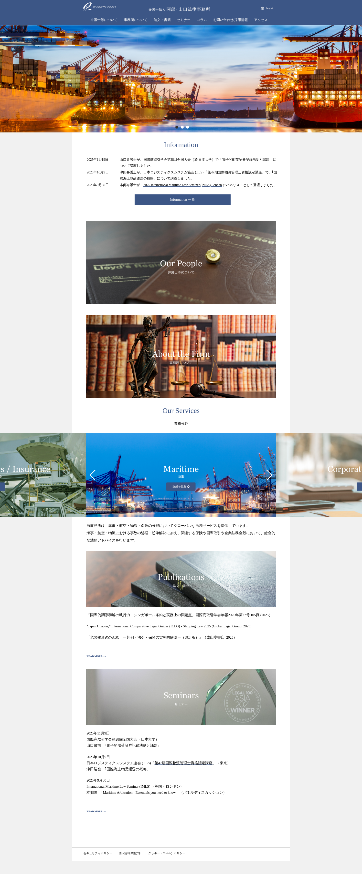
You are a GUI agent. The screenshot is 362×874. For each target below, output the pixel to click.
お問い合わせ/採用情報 (230, 20)
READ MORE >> (96, 656)
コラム (202, 20)
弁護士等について (104, 20)
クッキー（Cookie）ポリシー (166, 853)
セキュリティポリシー (97, 853)
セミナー (183, 20)
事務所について (136, 20)
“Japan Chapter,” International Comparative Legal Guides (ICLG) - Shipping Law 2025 (148, 626)
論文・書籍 (162, 20)
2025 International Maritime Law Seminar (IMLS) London (182, 185)
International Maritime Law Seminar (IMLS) (118, 786)
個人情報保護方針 (130, 853)
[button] (92, 475)
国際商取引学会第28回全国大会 (167, 159)
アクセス (260, 20)
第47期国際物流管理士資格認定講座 (235, 172)
